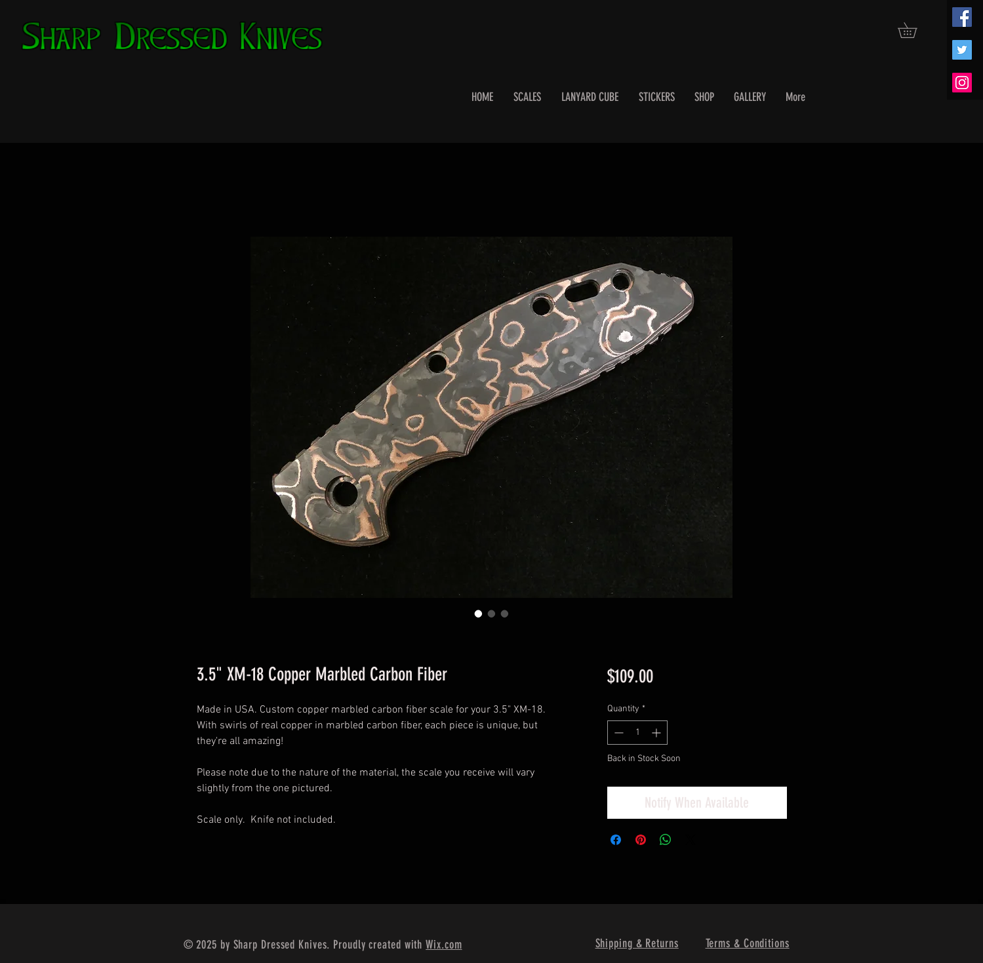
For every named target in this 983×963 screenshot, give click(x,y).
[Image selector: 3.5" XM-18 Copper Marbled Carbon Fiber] (478, 613)
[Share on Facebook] (616, 840)
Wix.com (444, 944)
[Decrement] (617, 732)
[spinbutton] (637, 732)
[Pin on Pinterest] (641, 840)
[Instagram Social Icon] (962, 82)
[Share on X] (690, 840)
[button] (915, 30)
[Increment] (657, 732)
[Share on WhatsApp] (665, 840)
